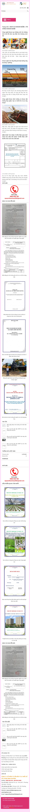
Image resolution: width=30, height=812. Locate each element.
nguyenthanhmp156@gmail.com (13, 794)
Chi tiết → (4, 57)
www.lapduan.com (6, 792)
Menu (9, 20)
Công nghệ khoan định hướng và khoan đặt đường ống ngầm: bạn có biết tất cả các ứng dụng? (14, 100)
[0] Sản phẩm (23, 7)
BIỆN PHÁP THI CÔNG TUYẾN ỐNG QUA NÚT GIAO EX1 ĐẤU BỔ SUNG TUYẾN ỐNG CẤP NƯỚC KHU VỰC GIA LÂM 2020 (14, 136)
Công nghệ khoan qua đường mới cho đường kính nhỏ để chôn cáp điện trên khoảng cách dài (14, 34)
